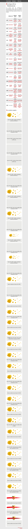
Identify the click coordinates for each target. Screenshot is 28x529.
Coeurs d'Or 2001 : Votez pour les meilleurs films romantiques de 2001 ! (14, 150)
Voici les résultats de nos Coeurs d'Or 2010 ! (14, 523)
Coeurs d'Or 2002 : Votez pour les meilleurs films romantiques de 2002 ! (14, 183)
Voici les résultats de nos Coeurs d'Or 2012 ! (14, 393)
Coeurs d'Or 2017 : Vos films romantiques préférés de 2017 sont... (14, 240)
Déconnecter (20, 527)
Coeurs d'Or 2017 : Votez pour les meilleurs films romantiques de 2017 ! (14, 248)
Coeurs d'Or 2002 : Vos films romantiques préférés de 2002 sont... (14, 175)
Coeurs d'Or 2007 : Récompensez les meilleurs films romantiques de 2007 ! (14, 447)
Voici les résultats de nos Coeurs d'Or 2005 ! (14, 349)
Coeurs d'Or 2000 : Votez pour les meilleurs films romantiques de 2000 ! (14, 128)
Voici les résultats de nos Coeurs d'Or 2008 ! (14, 458)
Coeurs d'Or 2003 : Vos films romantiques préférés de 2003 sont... (14, 197)
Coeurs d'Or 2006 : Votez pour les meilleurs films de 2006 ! (14, 425)
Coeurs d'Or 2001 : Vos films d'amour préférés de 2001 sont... (14, 139)
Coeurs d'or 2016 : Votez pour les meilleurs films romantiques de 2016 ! (14, 292)
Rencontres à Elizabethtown (10, 81)
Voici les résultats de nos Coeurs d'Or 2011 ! (14, 503)
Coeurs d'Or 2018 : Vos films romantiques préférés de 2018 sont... (14, 262)
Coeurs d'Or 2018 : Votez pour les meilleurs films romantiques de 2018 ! (14, 270)
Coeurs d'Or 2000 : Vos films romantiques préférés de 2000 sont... (14, 120)
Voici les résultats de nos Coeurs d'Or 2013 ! (14, 371)
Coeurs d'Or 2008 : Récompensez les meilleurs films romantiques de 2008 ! (14, 469)
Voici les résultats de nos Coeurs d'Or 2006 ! (14, 414)
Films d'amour (8, 1)
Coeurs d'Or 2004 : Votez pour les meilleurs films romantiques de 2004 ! (14, 226)
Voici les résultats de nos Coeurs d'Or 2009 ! (14, 480)
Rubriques (14, 1)
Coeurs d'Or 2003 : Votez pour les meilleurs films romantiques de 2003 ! (14, 205)
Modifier (21, 528)
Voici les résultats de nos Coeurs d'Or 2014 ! (14, 327)
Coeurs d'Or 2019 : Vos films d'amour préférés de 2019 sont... (14, 161)
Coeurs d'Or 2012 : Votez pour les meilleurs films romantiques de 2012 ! (14, 404)
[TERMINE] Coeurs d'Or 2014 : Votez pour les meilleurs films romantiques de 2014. (14, 338)
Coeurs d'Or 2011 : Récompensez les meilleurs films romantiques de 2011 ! (14, 512)
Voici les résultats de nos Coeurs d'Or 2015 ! (14, 306)
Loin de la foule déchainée (19, 36)
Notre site (19, 1)
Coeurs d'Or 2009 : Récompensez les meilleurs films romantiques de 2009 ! (14, 491)
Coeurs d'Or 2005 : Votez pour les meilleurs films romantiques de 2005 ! (14, 360)
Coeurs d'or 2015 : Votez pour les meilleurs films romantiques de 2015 (14, 317)
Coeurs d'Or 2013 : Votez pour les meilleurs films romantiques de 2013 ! (14, 382)
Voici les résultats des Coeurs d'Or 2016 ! (14, 284)
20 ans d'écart (20, 46)
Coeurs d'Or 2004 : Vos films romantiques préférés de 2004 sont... (14, 218)
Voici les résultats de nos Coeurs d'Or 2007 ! (14, 436)
